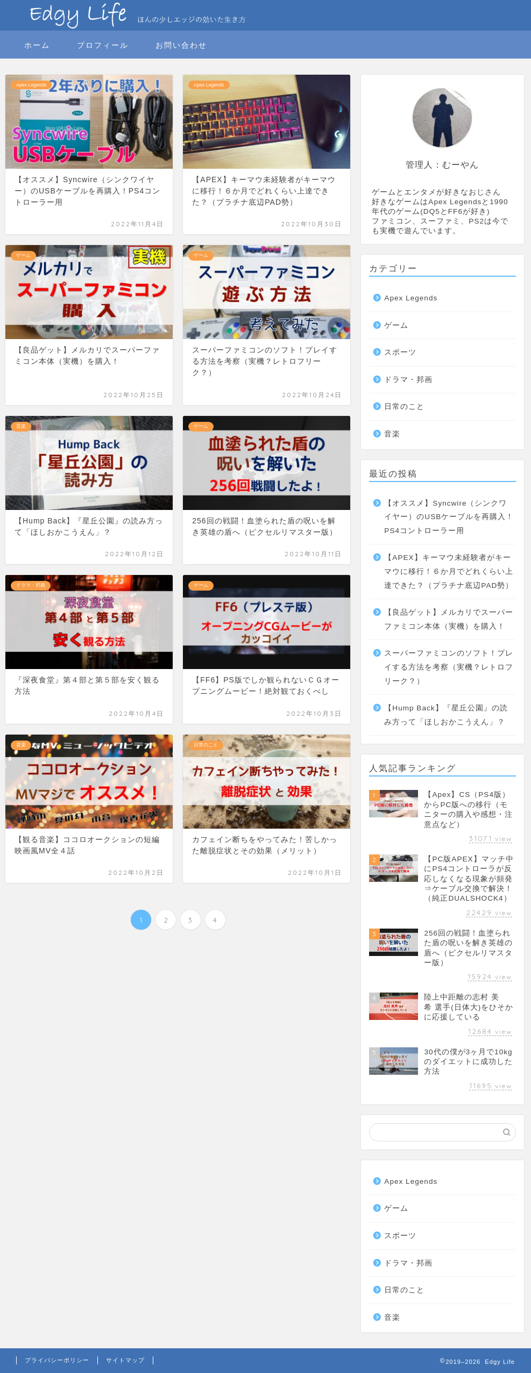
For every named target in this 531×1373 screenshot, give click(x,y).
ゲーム (396, 325)
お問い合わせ (181, 45)
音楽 (392, 434)
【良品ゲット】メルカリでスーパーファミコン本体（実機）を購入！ (448, 619)
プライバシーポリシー (57, 1360)
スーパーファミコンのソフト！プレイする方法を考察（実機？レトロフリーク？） (448, 667)
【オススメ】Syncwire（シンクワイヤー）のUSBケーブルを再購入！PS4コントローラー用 (449, 517)
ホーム (37, 45)
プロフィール (103, 45)
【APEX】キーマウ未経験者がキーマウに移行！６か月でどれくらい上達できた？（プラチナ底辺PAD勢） (448, 571)
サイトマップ (125, 1360)
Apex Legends (410, 298)
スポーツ (400, 352)
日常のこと (404, 406)
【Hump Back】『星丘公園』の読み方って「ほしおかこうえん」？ (445, 715)
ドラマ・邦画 (408, 380)
